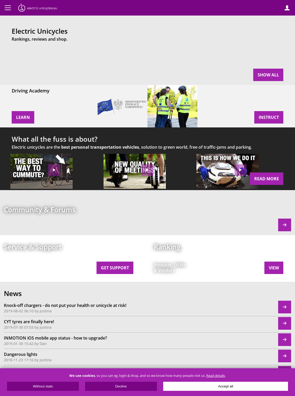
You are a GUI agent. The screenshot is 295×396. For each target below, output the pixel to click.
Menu (8, 8)
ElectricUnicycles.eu (37, 8)
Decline (121, 386)
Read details (215, 375)
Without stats (43, 386)
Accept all (225, 386)
